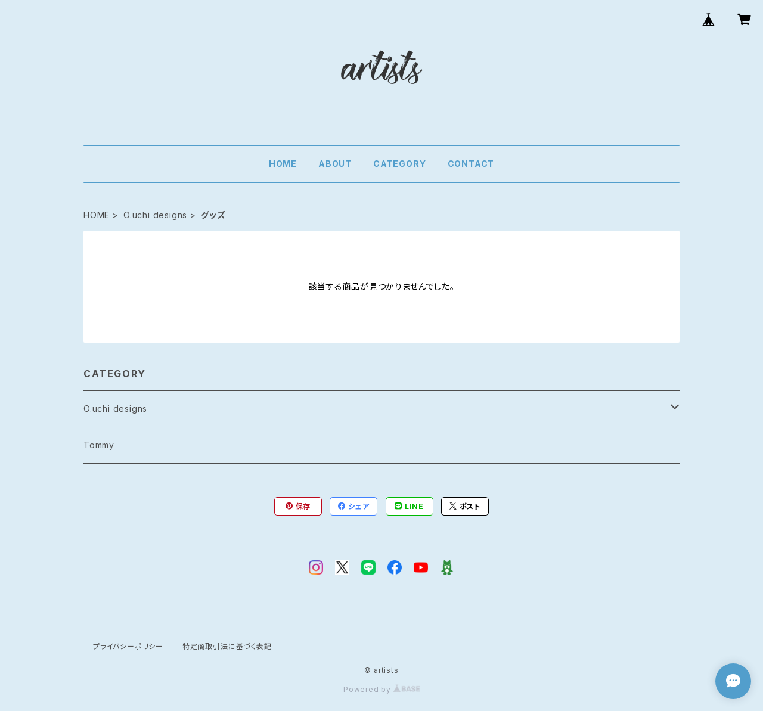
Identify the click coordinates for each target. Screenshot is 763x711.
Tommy (98, 445)
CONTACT (471, 164)
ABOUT (335, 164)
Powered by (381, 689)
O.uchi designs (155, 215)
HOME (283, 164)
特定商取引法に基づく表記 (227, 646)
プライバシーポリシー (128, 646)
